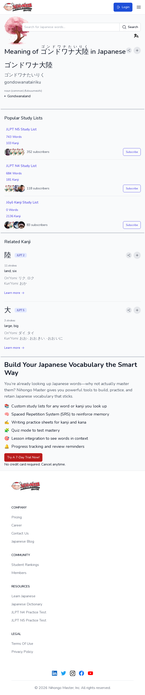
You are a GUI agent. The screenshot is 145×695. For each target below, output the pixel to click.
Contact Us (20, 533)
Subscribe (132, 152)
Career (16, 525)
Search (130, 27)
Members (18, 572)
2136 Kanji (13, 216)
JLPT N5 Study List (21, 129)
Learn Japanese (23, 596)
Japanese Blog (22, 541)
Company (19, 507)
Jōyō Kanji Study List (22, 202)
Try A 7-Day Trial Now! (23, 457)
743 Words (14, 137)
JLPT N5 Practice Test (28, 620)
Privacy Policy (22, 651)
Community (20, 555)
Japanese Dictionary (26, 604)
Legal (16, 634)
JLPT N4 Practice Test (28, 612)
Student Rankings (25, 564)
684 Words (14, 173)
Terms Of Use (22, 643)
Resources (20, 586)
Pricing (16, 517)
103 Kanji (12, 143)
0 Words (12, 210)
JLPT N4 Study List (21, 165)
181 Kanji (12, 180)
